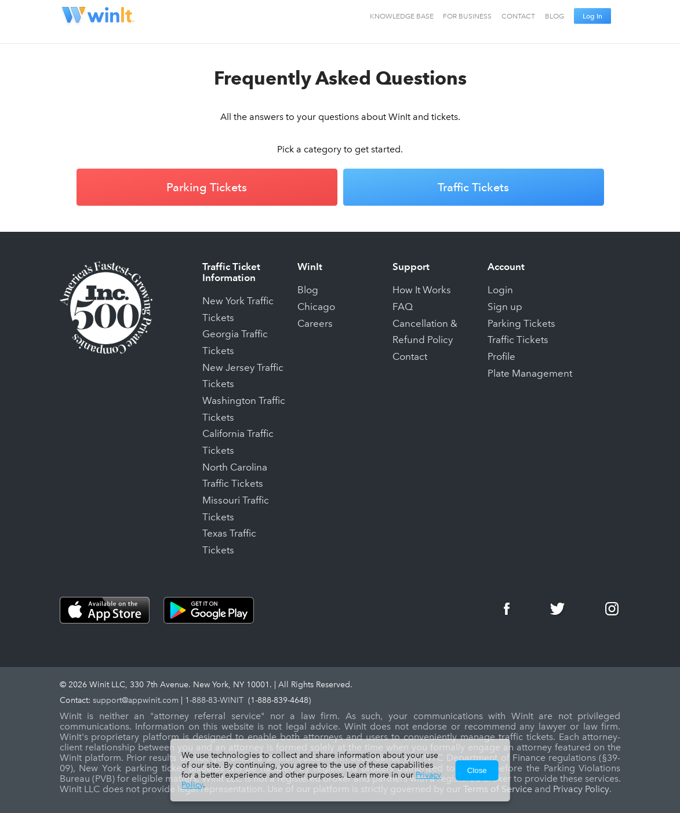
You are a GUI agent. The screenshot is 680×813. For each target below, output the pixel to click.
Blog (307, 290)
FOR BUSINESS (467, 16)
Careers (315, 323)
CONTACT (518, 16)
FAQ (402, 306)
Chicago (316, 306)
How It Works (421, 290)
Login (500, 290)
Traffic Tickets (473, 187)
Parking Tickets (206, 187)
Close (477, 770)
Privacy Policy (581, 789)
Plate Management (530, 373)
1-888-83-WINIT (214, 700)
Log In (592, 16)
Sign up (505, 306)
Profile (501, 356)
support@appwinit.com (136, 700)
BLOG (554, 16)
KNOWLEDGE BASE (402, 16)
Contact (409, 356)
